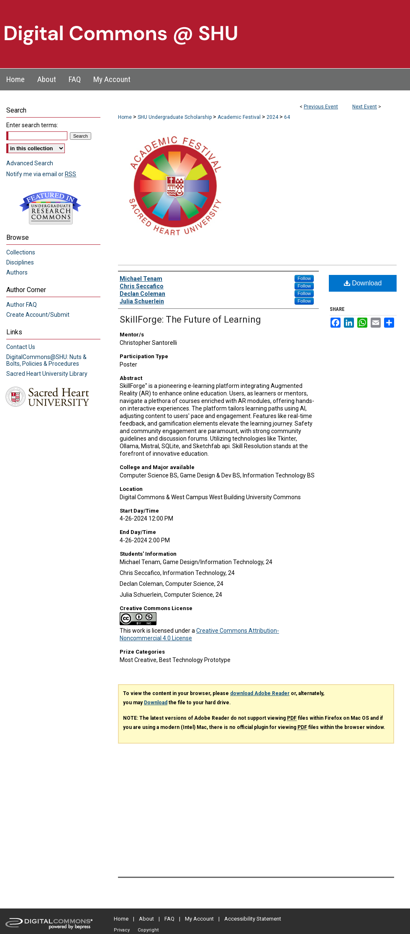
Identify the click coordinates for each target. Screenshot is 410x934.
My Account (199, 919)
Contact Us (20, 347)
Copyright (148, 930)
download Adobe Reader (260, 693)
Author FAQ (21, 304)
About (146, 919)
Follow (304, 278)
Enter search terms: (32, 125)
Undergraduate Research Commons (50, 208)
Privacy (122, 930)
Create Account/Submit (37, 314)
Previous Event (321, 107)
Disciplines (20, 262)
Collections (20, 252)
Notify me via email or (41, 174)
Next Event (364, 107)
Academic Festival (240, 117)
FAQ (169, 919)
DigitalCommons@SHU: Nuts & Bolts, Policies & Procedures (46, 360)
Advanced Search (29, 163)
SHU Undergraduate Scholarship (175, 117)
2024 (272, 117)
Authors (17, 272)
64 (287, 117)
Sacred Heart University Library (46, 373)
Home (125, 117)
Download (363, 283)
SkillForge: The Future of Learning (190, 319)
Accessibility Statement (252, 919)
